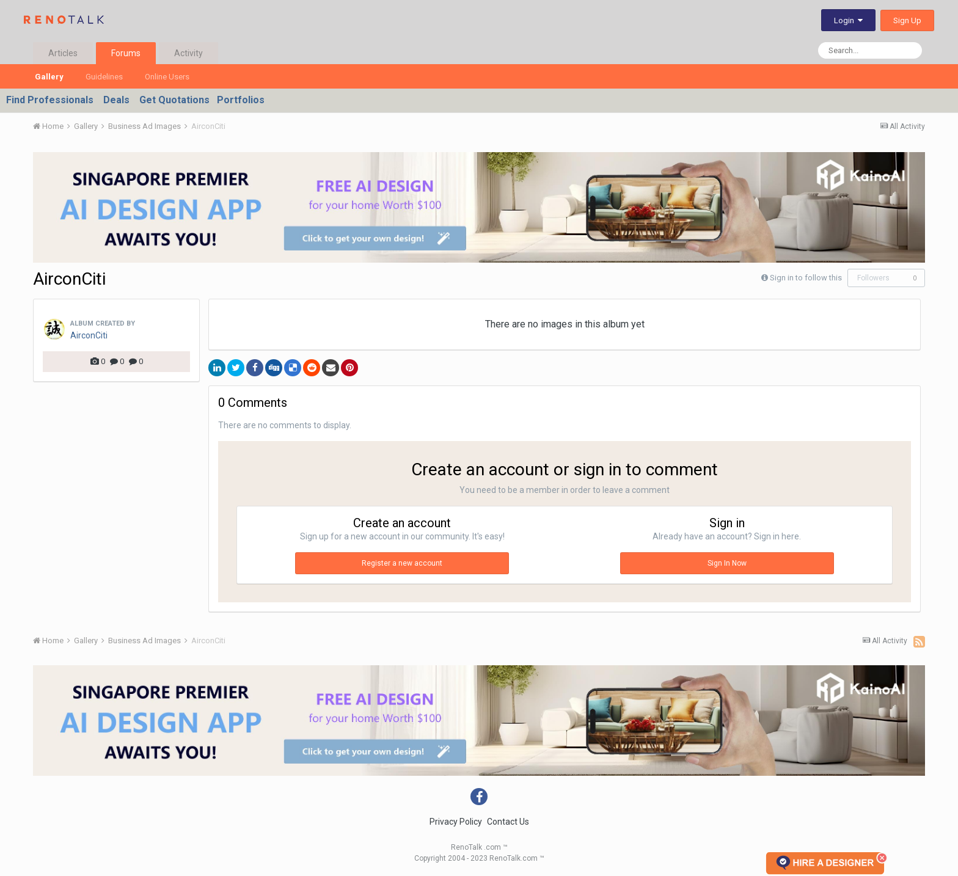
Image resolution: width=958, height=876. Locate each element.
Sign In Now (727, 563)
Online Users (167, 76)
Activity (188, 53)
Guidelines (104, 76)
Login (848, 20)
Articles (63, 53)
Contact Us (508, 822)
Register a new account (402, 563)
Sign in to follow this (806, 277)
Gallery (49, 76)
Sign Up (907, 20)
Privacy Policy (456, 822)
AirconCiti (89, 335)
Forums (126, 53)
